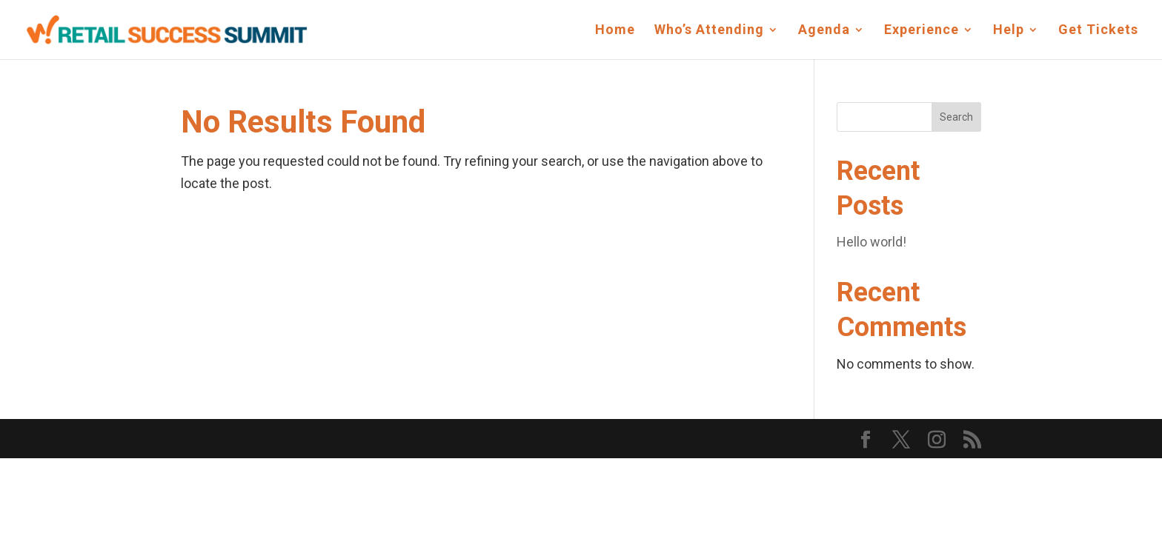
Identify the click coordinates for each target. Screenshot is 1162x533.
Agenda (824, 30)
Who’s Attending (709, 30)
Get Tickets (1098, 30)
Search (956, 117)
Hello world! (871, 241)
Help (1008, 30)
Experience (921, 30)
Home (615, 30)
